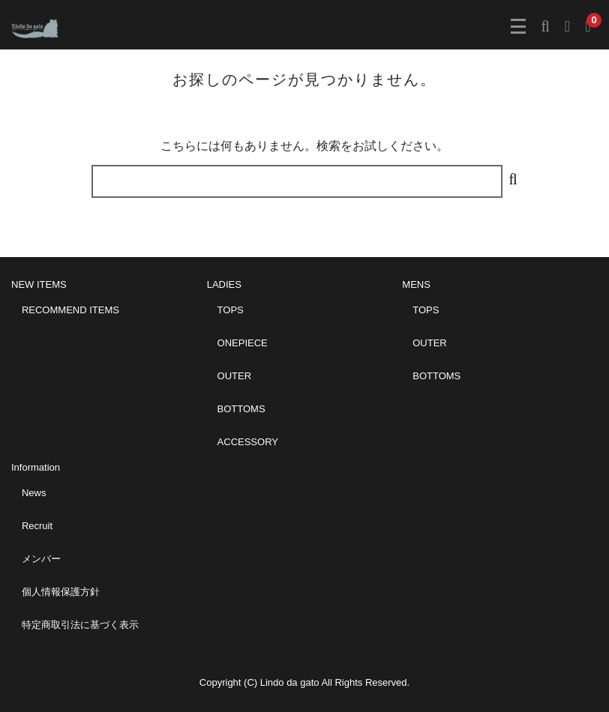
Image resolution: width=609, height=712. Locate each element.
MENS (416, 284)
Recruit (37, 525)
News (34, 492)
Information (35, 467)
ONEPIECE (243, 343)
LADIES (224, 284)
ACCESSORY (248, 441)
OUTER (235, 375)
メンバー (41, 558)
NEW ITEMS (39, 284)
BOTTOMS (242, 408)
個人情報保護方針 (61, 591)
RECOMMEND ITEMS (70, 310)
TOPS (231, 310)
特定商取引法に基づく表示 (80, 624)
